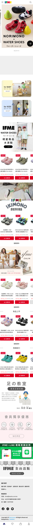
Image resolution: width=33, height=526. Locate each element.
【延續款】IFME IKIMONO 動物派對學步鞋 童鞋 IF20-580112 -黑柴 (7, 231)
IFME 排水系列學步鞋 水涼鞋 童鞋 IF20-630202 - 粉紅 (7, 170)
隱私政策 (21, 486)
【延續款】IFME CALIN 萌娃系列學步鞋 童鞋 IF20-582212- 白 (7, 295)
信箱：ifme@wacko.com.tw (9, 496)
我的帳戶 (9, 486)
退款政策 (15, 486)
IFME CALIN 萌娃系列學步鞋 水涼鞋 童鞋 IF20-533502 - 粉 (21, 295)
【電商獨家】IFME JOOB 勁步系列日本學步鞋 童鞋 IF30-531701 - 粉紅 (7, 331)
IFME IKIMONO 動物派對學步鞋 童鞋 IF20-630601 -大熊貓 (22, 331)
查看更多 (16, 243)
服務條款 (27, 486)
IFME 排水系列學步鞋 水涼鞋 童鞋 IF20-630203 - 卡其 (22, 170)
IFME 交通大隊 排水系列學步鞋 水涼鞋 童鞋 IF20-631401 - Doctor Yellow (22, 368)
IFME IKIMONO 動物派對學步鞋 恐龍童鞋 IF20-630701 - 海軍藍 (22, 231)
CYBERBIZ (12, 519)
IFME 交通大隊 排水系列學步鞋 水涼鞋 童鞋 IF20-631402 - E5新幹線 (7, 368)
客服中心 (3, 489)
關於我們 (3, 486)
